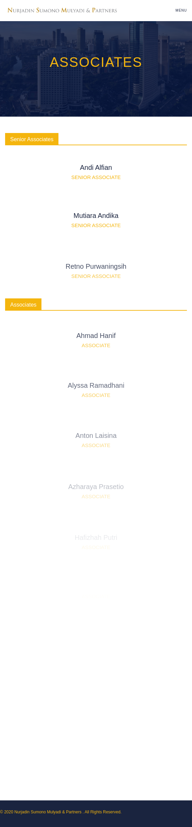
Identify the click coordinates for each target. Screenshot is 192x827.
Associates (23, 305)
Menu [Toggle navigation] (181, 10)
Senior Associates (31, 139)
